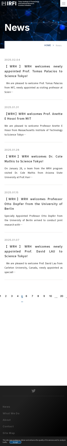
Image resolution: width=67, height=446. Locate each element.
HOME (47, 45)
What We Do (11, 414)
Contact (8, 427)
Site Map (9, 434)
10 (50, 296)
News (6, 408)
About (7, 421)
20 (61, 296)
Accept (15, 442)
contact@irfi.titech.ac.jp (36, 373)
